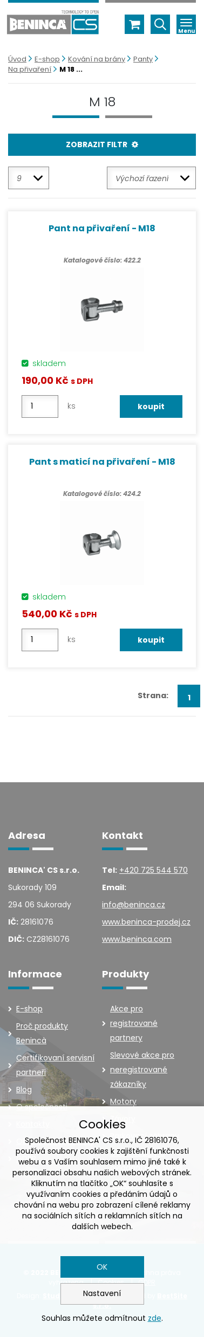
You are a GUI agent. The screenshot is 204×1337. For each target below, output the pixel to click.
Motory (123, 1101)
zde (154, 1318)
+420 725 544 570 (153, 870)
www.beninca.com (137, 939)
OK (102, 1267)
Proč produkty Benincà (42, 1033)
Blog (24, 1089)
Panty (143, 59)
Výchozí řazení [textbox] (141, 178)
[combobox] (28, 178)
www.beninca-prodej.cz (146, 921)
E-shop (47, 59)
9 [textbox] (19, 178)
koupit (151, 406)
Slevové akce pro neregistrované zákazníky (142, 1070)
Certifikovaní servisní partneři (55, 1065)
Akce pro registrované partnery (134, 1023)
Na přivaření (29, 69)
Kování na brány (96, 59)
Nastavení (102, 1293)
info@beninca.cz (133, 904)
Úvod (17, 59)
